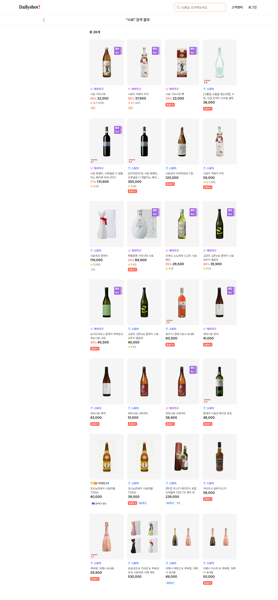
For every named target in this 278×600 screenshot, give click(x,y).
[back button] (44, 20)
